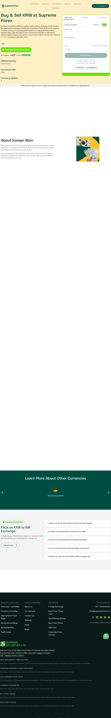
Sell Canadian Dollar (27, 706)
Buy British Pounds (15, 697)
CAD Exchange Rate (32, 680)
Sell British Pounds (14, 706)
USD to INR (11, 689)
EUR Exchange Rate (46, 680)
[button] (2, 492)
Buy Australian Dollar (69, 697)
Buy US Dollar (4, 697)
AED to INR (3, 689)
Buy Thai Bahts (45, 697)
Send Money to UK (18, 672)
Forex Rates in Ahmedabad (8, 663)
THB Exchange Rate (72, 680)
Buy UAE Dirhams (56, 697)
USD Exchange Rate (85, 680)
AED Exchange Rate (6, 680)
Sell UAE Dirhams (56, 706)
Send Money (34, 4)
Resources (77, 4)
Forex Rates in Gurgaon (37, 663)
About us (67, 4)
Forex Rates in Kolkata (52, 663)
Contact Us (55, 8)
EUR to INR (27, 689)
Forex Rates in (78, 663)
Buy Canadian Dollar (27, 697)
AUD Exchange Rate (19, 680)
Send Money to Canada (48, 672)
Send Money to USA (6, 672)
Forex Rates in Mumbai (66, 663)
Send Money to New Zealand (64, 672)
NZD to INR (50, 689)
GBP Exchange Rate (59, 680)
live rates (4, 37)
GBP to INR (35, 689)
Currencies (45, 4)
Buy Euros (37, 697)
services (35, 536)
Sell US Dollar (4, 706)
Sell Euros (37, 706)
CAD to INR (19, 689)
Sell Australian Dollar (68, 706)
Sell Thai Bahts (45, 706)
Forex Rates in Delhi (23, 663)
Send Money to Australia (32, 672)
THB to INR (42, 689)
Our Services (56, 4)
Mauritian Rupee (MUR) (55, 496)
